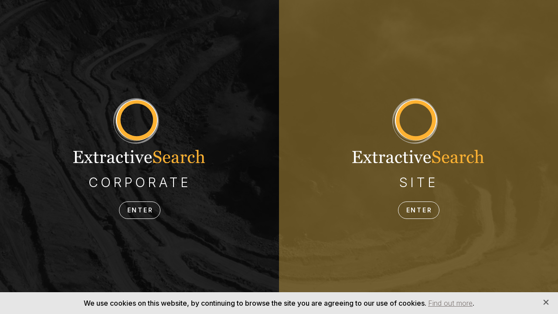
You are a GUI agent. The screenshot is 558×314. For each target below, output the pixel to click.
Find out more (450, 303)
